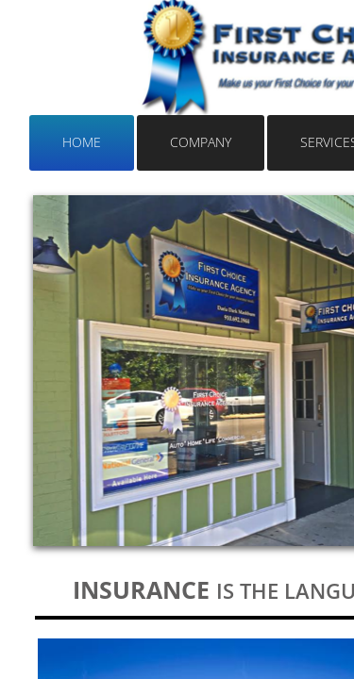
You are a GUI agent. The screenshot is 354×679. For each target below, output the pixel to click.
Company (200, 142)
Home (81, 142)
